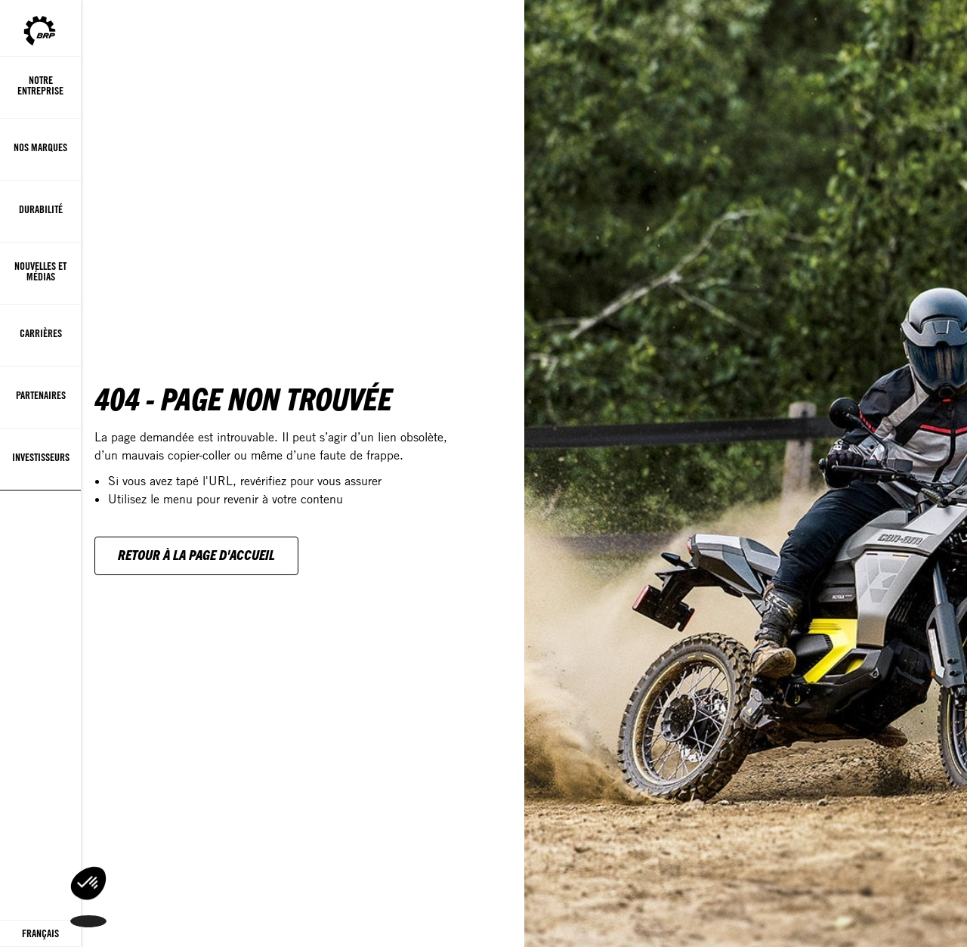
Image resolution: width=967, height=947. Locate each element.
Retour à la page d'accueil (196, 554)
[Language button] (40, 934)
